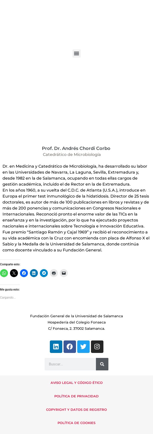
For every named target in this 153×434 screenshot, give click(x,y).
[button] (77, 53)
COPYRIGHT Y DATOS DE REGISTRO (76, 410)
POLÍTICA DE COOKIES (76, 423)
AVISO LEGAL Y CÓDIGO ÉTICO (77, 383)
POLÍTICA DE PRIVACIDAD (76, 396)
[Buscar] (102, 364)
